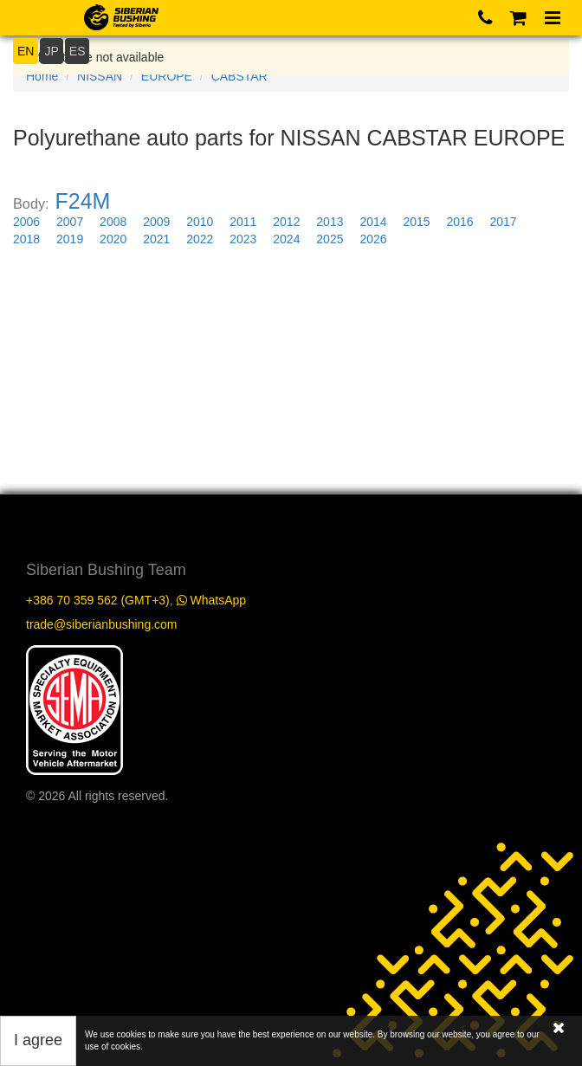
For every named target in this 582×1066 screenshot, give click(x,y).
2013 (329, 222)
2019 (69, 239)
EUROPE (166, 76)
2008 (113, 222)
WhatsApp (211, 600)
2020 (113, 239)
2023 (243, 239)
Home (42, 76)
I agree (38, 1040)
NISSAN (99, 76)
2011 (243, 222)
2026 (372, 239)
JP (51, 51)
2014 (372, 222)
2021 (156, 239)
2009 (156, 222)
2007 (69, 222)
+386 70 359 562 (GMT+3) (98, 600)
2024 (286, 239)
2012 (286, 222)
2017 (503, 222)
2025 (329, 239)
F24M (83, 201)
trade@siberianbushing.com (102, 624)
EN (25, 51)
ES (77, 51)
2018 (26, 239)
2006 (26, 222)
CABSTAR (239, 76)
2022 (199, 239)
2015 (416, 222)
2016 (459, 222)
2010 (199, 222)
